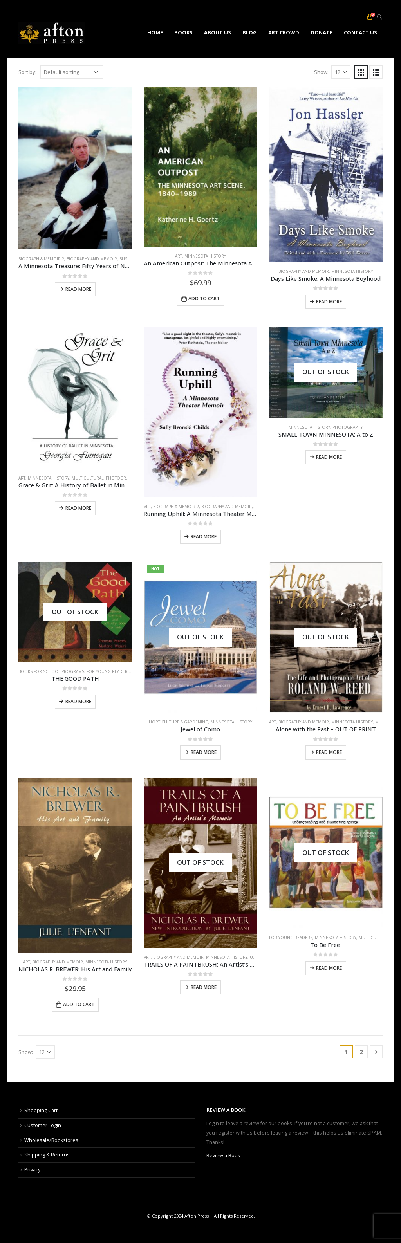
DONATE (321, 32)
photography (121, 478)
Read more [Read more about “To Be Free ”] (329, 968)
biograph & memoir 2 (41, 259)
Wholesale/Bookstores (51, 1140)
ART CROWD (283, 32)
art (178, 256)
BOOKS (183, 32)
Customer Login (42, 1125)
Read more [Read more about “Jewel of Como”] (204, 752)
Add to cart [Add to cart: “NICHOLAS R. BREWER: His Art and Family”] (78, 1004)
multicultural (87, 478)
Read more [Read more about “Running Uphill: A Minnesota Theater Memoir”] (204, 536)
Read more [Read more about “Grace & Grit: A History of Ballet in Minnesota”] (78, 508)
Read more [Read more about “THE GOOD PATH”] (78, 701)
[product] (75, 168)
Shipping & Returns (47, 1154)
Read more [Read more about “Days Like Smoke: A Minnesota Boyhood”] (329, 301)
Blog (249, 32)
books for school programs (51, 671)
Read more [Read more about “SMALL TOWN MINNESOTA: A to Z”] (329, 457)
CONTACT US (360, 32)
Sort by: (27, 72)
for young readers (108, 671)
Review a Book (223, 1155)
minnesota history (205, 256)
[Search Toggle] (380, 17)
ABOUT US (217, 32)
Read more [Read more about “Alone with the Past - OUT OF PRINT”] (329, 752)
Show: (321, 72)
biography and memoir (92, 259)
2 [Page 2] (361, 1051)
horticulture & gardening (178, 722)
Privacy (32, 1169)
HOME (155, 32)
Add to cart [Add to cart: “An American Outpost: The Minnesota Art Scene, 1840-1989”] (204, 298)
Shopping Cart (41, 1110)
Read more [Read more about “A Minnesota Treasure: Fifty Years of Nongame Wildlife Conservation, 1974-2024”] (78, 289)
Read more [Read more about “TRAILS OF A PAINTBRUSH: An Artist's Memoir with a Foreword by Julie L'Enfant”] (204, 987)
